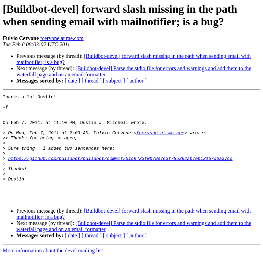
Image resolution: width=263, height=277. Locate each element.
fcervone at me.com (62, 38)
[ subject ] (114, 81)
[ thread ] (92, 81)
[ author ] (136, 81)
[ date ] (72, 81)
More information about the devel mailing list (53, 271)
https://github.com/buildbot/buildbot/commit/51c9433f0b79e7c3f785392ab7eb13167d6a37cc (120, 171)
